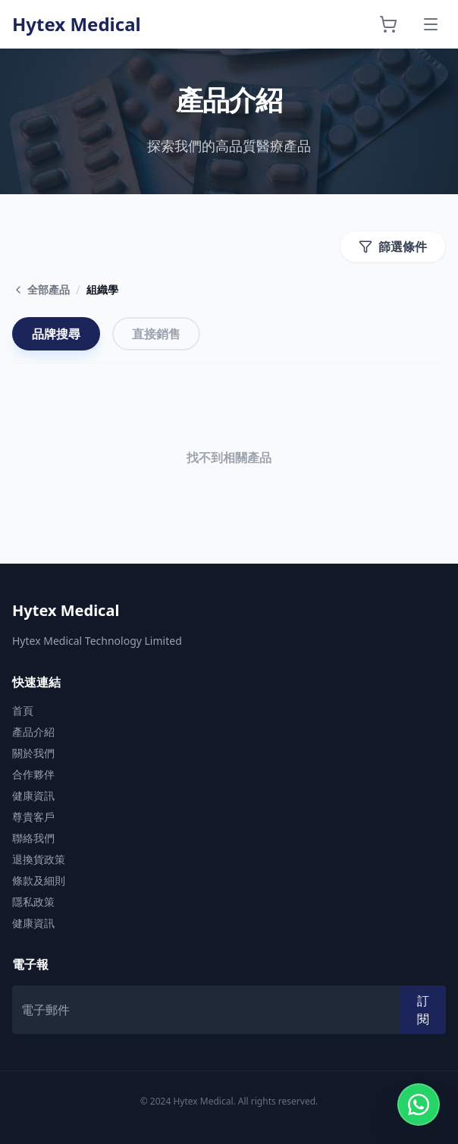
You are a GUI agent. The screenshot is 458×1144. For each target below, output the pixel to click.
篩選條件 (393, 246)
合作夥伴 (33, 774)
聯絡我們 (33, 838)
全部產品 (41, 289)
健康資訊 (33, 795)
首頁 (22, 710)
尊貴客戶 (33, 816)
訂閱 (423, 1009)
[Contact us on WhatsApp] (418, 1104)
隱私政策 (33, 901)
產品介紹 (33, 731)
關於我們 (33, 753)
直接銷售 (156, 333)
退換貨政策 (38, 859)
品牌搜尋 (56, 333)
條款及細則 (38, 880)
